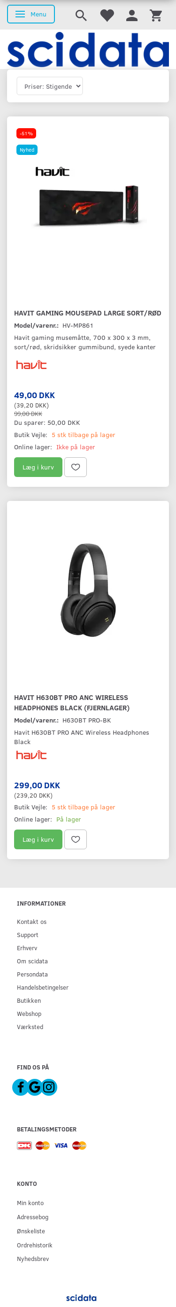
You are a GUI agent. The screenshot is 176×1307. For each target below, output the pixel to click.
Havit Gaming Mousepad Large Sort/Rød (87, 312)
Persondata (32, 974)
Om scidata (32, 961)
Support (27, 934)
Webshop (29, 1013)
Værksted (30, 1026)
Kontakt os (31, 921)
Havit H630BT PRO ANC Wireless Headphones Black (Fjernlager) (72, 702)
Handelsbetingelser (43, 987)
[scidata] (88, 49)
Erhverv (27, 948)
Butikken (29, 1000)
